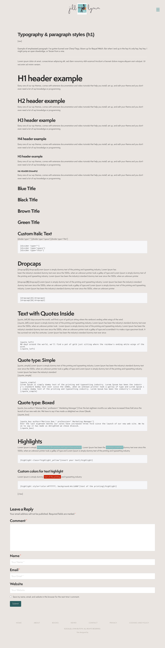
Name (15, 555)
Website (16, 583)
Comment (18, 520)
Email (15, 569)
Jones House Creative (82, 636)
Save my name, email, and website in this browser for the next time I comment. (46, 596)
